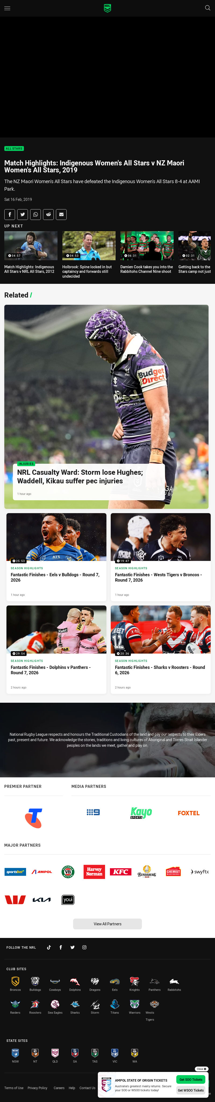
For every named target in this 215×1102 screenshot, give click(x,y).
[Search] (208, 8)
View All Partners (107, 923)
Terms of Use (13, 1088)
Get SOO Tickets (191, 1079)
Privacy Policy (37, 1088)
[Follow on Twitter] (72, 947)
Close (201, 1069)
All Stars (14, 148)
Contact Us (87, 1088)
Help (72, 1088)
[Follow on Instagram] (84, 947)
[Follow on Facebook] (61, 947)
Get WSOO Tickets (191, 1090)
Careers (59, 1088)
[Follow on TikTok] (49, 947)
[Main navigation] (7, 8)
